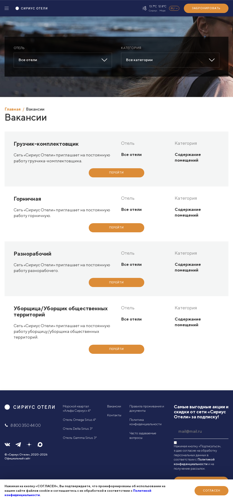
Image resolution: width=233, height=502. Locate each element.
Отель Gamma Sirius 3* (80, 438)
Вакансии (114, 406)
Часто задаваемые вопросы (142, 435)
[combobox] (63, 60)
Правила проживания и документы (146, 408)
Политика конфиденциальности (145, 422)
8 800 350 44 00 (23, 425)
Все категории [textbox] (139, 59)
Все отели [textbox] (27, 59)
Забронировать (206, 8)
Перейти (116, 172)
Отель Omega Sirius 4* (79, 420)
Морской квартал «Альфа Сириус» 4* (77, 408)
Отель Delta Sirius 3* (78, 428)
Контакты (114, 415)
